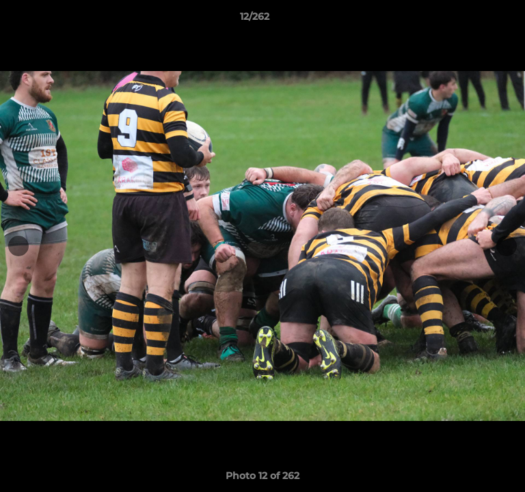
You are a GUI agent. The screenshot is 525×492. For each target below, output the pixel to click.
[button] (476, 20)
